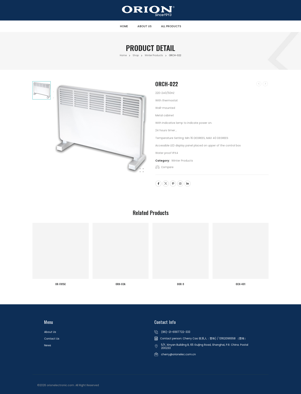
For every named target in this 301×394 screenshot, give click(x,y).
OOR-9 (180, 283)
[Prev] (259, 84)
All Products (171, 26)
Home (124, 26)
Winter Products (154, 55)
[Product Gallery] (142, 170)
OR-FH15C (60, 283)
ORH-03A (120, 283)
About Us (144, 26)
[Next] (265, 84)
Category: (162, 161)
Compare (167, 167)
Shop (136, 55)
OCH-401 (241, 283)
